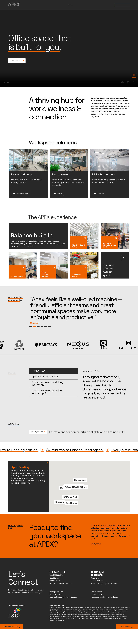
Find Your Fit (122, 5)
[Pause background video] (134, 75)
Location (108, 5)
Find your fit (96, 538)
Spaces (70, 5)
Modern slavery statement (102, 619)
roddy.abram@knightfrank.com (104, 591)
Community (83, 5)
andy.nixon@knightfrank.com (104, 577)
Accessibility (87, 619)
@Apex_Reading (38, 426)
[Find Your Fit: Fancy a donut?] (17, 60)
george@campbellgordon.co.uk (63, 591)
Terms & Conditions (74, 619)
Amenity (96, 5)
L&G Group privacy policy (58, 619)
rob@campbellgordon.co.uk (62, 577)
